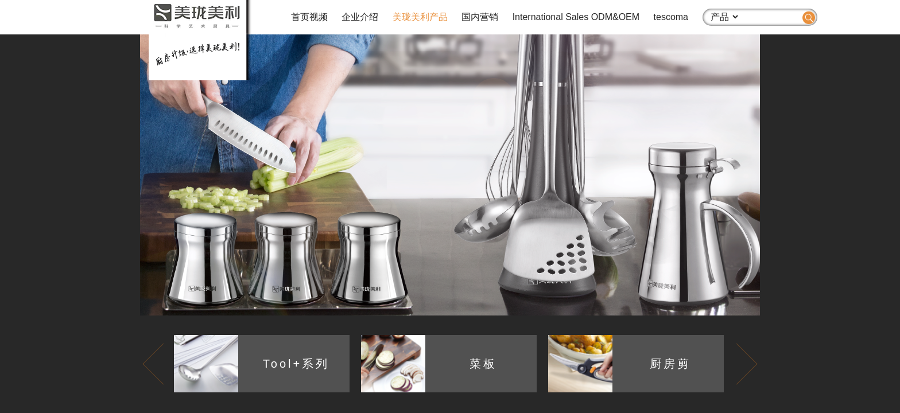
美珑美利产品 (420, 17)
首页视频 (309, 17)
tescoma (671, 17)
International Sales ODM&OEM (576, 17)
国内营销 (479, 17)
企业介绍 (360, 17)
